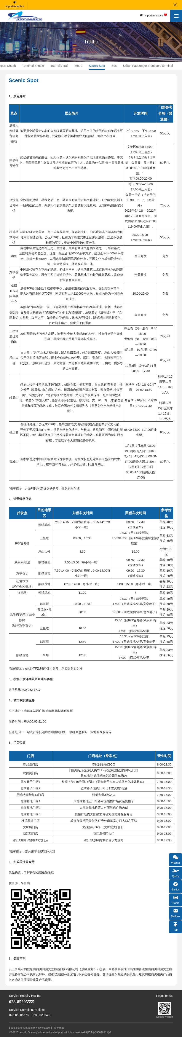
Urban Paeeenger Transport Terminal (148, 65)
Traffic (175, 899)
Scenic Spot (97, 65)
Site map (59, 1027)
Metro (78, 65)
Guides (175, 886)
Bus (114, 65)
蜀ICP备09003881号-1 (98, 1032)
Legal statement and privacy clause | (31, 1027)
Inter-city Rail (59, 65)
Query (175, 873)
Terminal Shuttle (33, 65)
